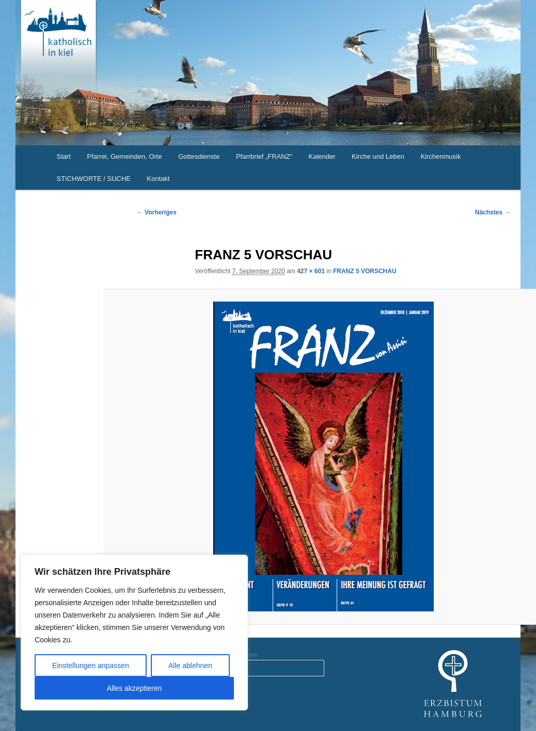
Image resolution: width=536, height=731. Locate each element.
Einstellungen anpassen (90, 665)
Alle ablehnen (190, 665)
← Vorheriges (157, 212)
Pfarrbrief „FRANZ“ (264, 156)
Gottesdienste (198, 156)
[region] (134, 632)
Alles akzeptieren (134, 688)
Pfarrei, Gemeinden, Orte (124, 156)
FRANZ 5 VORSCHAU (365, 271)
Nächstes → (493, 212)
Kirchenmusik (440, 156)
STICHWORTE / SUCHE (94, 178)
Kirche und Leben (378, 156)
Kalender (321, 156)
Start (64, 156)
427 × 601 (311, 271)
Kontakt (158, 178)
